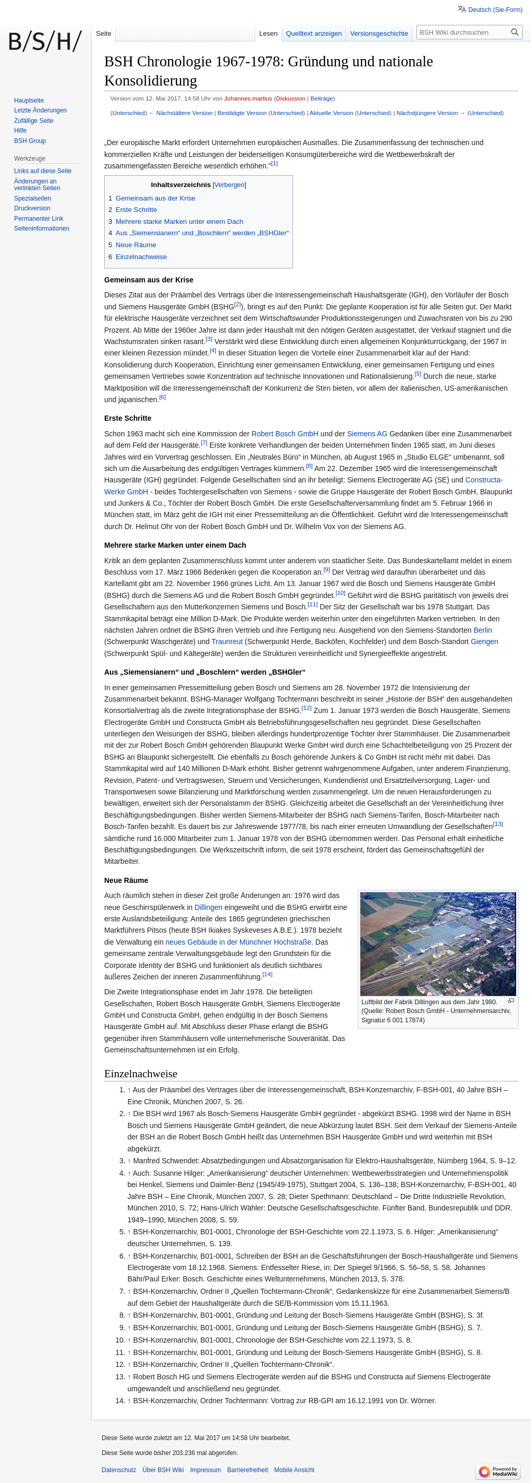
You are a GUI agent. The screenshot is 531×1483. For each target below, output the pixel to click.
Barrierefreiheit (247, 1470)
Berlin (482, 630)
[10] (340, 592)
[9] (327, 569)
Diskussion (290, 98)
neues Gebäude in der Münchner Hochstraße (238, 942)
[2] (237, 304)
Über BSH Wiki (163, 1470)
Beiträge (322, 98)
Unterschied (129, 112)
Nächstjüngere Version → (431, 112)
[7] (204, 442)
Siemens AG (367, 434)
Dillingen (208, 907)
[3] (209, 338)
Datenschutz (119, 1470)
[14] (267, 974)
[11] (312, 604)
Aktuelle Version (331, 112)
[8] (309, 465)
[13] (497, 824)
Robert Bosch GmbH (284, 434)
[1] (274, 163)
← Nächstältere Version (181, 112)
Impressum (205, 1470)
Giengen (484, 641)
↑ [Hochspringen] (129, 1090)
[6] (162, 396)
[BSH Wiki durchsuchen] (469, 32)
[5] (418, 373)
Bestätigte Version (242, 112)
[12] (307, 708)
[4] (212, 350)
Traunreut (227, 641)
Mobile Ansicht (294, 1470)
